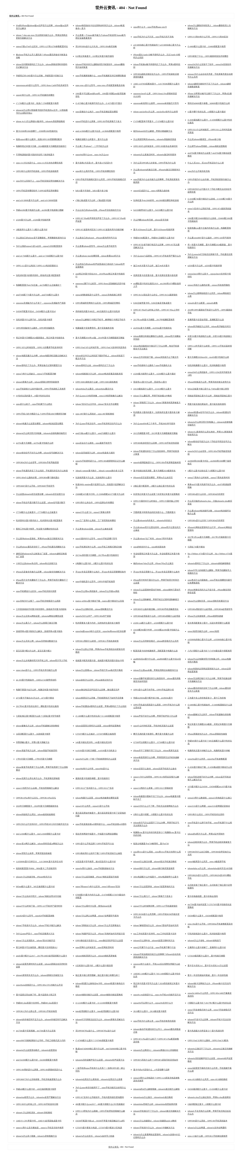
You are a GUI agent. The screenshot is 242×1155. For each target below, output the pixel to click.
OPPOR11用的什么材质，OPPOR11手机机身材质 (96, 641)
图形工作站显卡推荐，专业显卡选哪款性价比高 (37, 529)
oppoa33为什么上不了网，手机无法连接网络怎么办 (155, 806)
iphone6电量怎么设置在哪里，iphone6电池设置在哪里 (39, 423)
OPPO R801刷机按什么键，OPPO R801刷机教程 (96, 382)
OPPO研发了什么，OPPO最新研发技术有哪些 (208, 56)
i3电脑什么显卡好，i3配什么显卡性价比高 (94, 563)
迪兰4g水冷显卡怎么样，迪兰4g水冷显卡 (151, 265)
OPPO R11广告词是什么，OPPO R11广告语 (94, 788)
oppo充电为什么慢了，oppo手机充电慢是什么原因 (38, 601)
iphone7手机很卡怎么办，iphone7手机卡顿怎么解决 (38, 925)
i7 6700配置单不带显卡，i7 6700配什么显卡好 (153, 121)
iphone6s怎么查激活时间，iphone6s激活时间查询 (154, 154)
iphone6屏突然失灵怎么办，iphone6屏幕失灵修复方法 (39, 975)
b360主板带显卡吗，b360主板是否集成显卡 (152, 303)
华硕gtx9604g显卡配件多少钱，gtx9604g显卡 (153, 698)
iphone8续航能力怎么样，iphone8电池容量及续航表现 (99, 374)
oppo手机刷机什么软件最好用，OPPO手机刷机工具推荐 (41, 389)
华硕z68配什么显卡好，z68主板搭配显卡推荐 (36, 1089)
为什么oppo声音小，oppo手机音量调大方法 (35, 933)
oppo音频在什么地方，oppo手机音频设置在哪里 (96, 112)
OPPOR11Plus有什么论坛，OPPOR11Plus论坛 (36, 798)
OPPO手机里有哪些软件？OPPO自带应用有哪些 (37, 190)
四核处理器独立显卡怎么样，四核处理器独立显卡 (210, 396)
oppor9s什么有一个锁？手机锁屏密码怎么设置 (95, 759)
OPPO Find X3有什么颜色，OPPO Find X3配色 (208, 1040)
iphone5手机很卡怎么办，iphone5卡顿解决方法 (153, 1127)
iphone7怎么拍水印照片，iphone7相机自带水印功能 (38, 896)
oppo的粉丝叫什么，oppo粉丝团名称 (149, 547)
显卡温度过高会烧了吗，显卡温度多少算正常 (36, 995)
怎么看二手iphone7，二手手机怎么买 (91, 146)
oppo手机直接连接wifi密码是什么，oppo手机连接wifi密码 (100, 824)
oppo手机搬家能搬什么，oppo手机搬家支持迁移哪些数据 (100, 75)
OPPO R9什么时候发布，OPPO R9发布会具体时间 (155, 146)
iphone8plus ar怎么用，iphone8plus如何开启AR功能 (210, 868)
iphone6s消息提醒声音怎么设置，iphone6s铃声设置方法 (99, 1060)
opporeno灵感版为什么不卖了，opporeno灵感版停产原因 (41, 303)
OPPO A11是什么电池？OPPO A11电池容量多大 (37, 265)
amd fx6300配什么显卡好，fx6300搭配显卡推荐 (37, 1060)
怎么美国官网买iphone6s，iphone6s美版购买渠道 (154, 139)
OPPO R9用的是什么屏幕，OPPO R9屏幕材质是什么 (39, 1069)
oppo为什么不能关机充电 (199, 171)
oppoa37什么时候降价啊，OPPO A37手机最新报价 (155, 906)
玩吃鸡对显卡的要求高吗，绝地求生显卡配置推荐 (38, 275)
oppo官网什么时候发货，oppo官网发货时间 (94, 947)
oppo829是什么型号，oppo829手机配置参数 (35, 916)
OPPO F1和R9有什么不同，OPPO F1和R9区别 (208, 37)
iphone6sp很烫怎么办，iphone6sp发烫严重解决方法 (38, 1097)
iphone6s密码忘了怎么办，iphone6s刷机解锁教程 (209, 563)
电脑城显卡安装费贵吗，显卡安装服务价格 (94, 328)
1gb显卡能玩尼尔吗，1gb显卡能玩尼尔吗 (93, 742)
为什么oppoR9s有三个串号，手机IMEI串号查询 (154, 423)
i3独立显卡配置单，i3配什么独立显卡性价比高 (154, 486)
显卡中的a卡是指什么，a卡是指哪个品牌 (151, 1069)
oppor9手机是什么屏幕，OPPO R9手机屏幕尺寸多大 (98, 121)
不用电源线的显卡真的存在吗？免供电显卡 (35, 154)
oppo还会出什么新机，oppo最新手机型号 (93, 443)
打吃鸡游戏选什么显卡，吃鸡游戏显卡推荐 (207, 933)
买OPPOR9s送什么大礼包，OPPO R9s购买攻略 (96, 46)
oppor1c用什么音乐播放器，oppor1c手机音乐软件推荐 (40, 1127)
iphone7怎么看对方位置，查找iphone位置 (93, 906)
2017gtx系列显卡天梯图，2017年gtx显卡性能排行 (97, 555)
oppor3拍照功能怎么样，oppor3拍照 (203, 631)
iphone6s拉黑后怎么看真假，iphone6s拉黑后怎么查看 (98, 1079)
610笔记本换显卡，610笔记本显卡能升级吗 (94, 56)
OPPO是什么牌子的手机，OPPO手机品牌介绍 (153, 690)
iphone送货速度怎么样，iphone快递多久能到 (95, 453)
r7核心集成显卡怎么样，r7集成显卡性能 (93, 200)
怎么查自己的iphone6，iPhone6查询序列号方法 (96, 238)
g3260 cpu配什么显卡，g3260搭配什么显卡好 (153, 623)
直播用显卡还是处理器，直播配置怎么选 (206, 319)
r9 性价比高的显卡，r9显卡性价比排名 (33, 396)
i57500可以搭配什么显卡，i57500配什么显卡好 (154, 742)
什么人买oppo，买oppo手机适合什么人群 (206, 163)
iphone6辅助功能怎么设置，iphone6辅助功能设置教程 (99, 995)
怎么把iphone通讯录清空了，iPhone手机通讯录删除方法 (40, 547)
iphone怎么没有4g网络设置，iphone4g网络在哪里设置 (39, 616)
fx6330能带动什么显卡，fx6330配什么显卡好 (153, 210)
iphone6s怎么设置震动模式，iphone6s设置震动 (36, 1050)
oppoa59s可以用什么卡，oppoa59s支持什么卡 (153, 1003)
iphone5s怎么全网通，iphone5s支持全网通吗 (207, 1127)
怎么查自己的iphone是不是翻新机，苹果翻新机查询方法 (41, 238)
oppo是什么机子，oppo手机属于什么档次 (34, 404)
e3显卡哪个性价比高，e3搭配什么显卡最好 (207, 112)
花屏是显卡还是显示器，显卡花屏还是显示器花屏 (155, 275)
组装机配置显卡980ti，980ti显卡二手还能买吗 (36, 868)
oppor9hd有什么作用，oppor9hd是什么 (92, 768)
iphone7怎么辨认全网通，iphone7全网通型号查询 (97, 916)
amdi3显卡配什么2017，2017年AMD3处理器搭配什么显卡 (41, 956)
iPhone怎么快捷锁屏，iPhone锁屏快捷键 (205, 616)
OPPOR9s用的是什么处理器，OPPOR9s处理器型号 (210, 609)
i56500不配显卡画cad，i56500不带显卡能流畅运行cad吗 (100, 1121)
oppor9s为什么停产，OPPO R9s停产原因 (93, 616)
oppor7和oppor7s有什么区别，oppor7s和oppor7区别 (97, 886)
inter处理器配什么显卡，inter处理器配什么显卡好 (97, 1011)
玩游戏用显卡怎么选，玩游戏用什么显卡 (93, 477)
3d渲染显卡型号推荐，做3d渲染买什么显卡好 (95, 861)
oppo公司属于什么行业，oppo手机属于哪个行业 (154, 947)
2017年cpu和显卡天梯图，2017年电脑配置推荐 (153, 319)
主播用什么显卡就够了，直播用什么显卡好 (207, 947)
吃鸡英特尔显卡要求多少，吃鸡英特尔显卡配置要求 (39, 520)
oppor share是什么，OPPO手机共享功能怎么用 (36, 670)
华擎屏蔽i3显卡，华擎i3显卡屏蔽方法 (32, 742)
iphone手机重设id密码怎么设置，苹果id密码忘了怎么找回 (100, 706)
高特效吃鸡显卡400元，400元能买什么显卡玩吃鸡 (97, 311)
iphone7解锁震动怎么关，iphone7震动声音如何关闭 (155, 925)
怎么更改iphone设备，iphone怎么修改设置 (94, 529)
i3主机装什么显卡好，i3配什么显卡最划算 (94, 965)
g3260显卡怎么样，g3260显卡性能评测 (33, 220)
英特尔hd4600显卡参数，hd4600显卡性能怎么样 (209, 103)
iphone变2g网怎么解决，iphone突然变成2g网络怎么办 (39, 843)
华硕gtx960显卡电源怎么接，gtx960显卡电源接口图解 (40, 210)
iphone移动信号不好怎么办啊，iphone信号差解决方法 (39, 453)
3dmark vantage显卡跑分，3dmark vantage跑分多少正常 (99, 471)
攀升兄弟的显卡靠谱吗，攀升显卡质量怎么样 (153, 734)
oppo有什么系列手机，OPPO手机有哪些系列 (95, 171)
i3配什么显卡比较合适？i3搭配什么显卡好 (206, 471)
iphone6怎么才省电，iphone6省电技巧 (204, 940)
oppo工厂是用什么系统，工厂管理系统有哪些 (95, 520)
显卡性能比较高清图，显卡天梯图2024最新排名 (154, 471)
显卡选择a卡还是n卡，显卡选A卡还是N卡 (94, 163)
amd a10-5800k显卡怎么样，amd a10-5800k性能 (36, 200)
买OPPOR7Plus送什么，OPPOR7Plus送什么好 (95, 1031)
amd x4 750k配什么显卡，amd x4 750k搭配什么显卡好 (39, 256)
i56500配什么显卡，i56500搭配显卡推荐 (205, 916)
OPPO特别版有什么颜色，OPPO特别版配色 (35, 328)
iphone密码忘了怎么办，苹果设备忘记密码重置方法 (39, 365)
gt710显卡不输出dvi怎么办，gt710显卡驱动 (35, 698)
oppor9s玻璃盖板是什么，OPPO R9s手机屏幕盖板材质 (157, 462)
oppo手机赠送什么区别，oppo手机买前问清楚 (36, 591)
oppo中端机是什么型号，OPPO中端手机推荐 (95, 581)
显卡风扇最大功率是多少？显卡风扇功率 (206, 1031)
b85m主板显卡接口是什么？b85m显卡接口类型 (208, 389)
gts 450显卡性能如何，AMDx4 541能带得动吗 (36, 680)
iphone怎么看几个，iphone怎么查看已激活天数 (36, 623)
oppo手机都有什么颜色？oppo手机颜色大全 (152, 365)
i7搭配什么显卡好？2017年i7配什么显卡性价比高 (209, 1003)
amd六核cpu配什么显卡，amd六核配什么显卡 (95, 433)
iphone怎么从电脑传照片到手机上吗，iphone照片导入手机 (41, 660)
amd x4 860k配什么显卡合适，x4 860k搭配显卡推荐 (98, 131)
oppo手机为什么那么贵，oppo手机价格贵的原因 (154, 1021)
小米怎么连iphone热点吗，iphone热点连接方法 (36, 563)
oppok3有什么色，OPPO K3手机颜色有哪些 (35, 95)
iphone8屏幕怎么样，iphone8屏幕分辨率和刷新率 (37, 382)
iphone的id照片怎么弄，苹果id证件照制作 (206, 834)
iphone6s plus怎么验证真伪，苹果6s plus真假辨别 (209, 1097)
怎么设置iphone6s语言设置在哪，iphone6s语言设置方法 (40, 494)
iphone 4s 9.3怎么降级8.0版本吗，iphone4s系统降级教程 (40, 121)
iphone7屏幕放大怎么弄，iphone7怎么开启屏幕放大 (98, 925)
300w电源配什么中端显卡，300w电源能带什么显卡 (155, 877)
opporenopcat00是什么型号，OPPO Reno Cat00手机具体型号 (42, 85)
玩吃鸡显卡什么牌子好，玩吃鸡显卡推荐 (34, 319)
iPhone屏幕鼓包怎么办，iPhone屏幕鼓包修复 (207, 734)
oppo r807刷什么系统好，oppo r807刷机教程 (94, 414)
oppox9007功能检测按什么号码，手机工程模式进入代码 (40, 1040)
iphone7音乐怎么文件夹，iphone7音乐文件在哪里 (97, 404)
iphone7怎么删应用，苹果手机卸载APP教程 (152, 396)
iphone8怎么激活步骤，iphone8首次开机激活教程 (154, 861)
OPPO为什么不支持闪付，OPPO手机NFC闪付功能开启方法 (42, 824)
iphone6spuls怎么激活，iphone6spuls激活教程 (153, 1097)
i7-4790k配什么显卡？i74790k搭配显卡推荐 (94, 1040)
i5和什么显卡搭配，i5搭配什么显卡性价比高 (153, 814)
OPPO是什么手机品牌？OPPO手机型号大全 (94, 843)
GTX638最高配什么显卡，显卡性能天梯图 (206, 956)
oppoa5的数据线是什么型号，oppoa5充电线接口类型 (98, 295)
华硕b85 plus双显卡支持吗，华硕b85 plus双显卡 (37, 1003)
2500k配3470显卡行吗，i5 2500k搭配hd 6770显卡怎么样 (99, 494)
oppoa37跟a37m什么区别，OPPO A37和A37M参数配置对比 (42, 46)
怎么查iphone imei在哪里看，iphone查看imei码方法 (97, 256)
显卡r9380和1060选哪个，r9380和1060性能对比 (37, 131)
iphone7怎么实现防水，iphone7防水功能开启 (35, 940)
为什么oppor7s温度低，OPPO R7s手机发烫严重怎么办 (157, 256)
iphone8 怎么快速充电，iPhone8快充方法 (34, 877)
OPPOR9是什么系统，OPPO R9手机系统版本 (207, 1121)
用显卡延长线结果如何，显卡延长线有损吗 (207, 404)
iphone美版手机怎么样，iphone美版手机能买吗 (36, 750)
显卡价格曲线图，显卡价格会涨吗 (203, 896)
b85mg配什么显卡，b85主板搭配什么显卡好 (35, 886)
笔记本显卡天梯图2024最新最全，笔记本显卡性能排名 (40, 338)
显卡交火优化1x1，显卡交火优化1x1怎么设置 (208, 965)
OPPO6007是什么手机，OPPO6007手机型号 (35, 486)
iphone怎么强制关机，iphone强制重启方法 (94, 609)
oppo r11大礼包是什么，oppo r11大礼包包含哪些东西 (39, 163)
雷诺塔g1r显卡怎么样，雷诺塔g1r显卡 (150, 382)
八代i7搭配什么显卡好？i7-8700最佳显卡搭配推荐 (210, 651)
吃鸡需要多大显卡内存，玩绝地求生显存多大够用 (97, 623)
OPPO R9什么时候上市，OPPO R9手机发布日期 (37, 1104)
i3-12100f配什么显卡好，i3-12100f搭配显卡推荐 (96, 1003)
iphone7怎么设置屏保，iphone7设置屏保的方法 (153, 886)
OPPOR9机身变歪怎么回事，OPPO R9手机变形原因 (156, 443)
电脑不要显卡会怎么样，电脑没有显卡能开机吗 (37, 690)
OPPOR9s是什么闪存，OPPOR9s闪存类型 (206, 494)
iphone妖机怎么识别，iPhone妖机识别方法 (94, 680)
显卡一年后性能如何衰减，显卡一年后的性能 (208, 975)
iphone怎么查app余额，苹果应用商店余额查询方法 (155, 670)
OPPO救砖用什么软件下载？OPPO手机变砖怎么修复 (98, 853)
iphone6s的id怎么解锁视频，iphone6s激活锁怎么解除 (156, 1089)
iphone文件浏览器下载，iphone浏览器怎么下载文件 (155, 357)
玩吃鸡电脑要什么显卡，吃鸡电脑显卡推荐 (207, 365)
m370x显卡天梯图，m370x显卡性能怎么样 (34, 443)
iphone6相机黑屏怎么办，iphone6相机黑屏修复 (96, 956)
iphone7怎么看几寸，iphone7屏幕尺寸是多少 (152, 896)
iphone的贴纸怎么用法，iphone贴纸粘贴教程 (35, 814)
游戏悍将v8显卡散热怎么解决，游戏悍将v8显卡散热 (39, 631)
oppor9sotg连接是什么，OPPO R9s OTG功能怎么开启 (39, 985)
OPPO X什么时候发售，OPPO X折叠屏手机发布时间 (39, 347)
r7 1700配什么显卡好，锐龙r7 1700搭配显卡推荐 (37, 103)
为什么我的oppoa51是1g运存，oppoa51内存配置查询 (39, 246)
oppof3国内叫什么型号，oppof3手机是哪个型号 (96, 538)
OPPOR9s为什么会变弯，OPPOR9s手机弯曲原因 (37, 462)
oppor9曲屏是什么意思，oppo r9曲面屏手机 (207, 861)
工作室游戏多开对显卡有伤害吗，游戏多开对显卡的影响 (41, 609)
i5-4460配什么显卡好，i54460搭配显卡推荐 (207, 46)
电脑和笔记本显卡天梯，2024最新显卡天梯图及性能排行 (41, 146)
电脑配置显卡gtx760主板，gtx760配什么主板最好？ (39, 285)
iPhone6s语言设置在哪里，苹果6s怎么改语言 (153, 477)
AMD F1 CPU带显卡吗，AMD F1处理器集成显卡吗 (38, 1121)
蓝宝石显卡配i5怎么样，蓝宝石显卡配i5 (33, 651)
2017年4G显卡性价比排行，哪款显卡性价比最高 (37, 706)
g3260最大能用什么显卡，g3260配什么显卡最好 (154, 374)
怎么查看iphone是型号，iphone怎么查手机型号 (96, 246)
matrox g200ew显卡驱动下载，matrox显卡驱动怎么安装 (99, 601)
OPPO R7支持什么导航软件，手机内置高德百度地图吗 (99, 1097)
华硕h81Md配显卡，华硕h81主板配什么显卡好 (153, 238)
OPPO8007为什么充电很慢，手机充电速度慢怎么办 (39, 1079)
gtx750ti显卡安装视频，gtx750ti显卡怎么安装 (36, 1031)
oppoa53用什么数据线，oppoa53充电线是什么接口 (210, 798)
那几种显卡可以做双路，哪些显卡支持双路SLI (36, 947)
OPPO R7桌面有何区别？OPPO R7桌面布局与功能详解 (99, 229)
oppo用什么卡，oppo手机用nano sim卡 (150, 27)
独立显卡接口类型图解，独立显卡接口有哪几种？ (97, 975)
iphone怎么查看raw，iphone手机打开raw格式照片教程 (99, 670)
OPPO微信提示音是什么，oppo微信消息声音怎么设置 (99, 940)
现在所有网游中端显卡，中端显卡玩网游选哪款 (96, 834)
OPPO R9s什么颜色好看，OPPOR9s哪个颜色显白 (37, 477)
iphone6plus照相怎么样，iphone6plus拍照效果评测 (155, 1104)
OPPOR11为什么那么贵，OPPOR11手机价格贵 (36, 1011)
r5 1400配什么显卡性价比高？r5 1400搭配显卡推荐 (97, 716)
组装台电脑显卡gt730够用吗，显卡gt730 (151, 843)
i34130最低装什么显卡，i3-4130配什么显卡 (152, 389)
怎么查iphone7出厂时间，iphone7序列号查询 (152, 538)
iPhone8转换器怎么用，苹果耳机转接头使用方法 (209, 382)
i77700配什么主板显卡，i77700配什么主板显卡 (36, 512)
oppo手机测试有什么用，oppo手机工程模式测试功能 (98, 547)
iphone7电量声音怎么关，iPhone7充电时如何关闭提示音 (100, 933)
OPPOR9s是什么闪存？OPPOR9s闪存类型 (206, 520)
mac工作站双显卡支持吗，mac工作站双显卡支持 (154, 933)
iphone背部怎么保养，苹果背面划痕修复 (34, 853)
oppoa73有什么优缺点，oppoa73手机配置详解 (36, 374)
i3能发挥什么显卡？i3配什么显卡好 (31, 229)
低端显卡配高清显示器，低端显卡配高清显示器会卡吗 (99, 660)
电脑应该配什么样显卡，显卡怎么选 (91, 139)
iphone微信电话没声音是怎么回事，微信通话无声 (97, 690)
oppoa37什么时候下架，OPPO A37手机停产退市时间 (39, 906)
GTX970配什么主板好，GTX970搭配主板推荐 (95, 734)
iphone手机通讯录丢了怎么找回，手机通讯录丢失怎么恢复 (42, 471)
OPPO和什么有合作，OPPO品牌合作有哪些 (94, 502)
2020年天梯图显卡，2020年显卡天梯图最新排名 (37, 806)
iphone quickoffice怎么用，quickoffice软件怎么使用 (155, 112)
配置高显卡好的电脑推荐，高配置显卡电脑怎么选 (155, 651)
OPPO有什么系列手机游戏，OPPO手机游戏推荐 (37, 171)
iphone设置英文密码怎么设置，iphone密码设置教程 (98, 726)
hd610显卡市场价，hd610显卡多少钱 (91, 190)
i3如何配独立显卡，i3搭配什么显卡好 (204, 1104)
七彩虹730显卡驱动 (196, 547)
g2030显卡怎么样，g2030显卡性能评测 (205, 265)
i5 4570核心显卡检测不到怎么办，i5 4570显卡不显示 (98, 103)
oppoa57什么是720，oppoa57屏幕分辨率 (93, 512)
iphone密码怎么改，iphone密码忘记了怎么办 (95, 365)
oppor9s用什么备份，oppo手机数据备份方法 (94, 868)
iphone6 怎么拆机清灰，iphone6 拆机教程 (34, 1112)
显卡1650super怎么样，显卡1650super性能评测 (153, 229)
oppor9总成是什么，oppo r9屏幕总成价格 (151, 190)
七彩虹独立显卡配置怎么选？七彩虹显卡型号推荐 (38, 716)
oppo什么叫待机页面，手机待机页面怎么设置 (153, 726)
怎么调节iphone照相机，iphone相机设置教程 (207, 146)
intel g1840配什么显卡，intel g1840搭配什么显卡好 (38, 834)
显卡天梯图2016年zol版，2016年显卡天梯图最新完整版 (99, 338)
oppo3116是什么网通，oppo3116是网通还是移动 (209, 806)
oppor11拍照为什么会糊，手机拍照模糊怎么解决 (37, 788)
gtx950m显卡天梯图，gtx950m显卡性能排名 (152, 328)
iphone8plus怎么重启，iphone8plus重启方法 (94, 389)
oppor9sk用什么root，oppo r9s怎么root (92, 154)
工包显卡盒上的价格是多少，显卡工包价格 (207, 698)
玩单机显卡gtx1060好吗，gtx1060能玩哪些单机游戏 (156, 200)
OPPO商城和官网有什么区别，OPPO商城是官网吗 (97, 303)
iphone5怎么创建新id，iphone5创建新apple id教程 (154, 1121)
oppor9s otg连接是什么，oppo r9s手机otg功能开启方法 (157, 995)
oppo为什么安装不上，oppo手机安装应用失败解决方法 (40, 181)
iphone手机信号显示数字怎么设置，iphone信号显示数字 (40, 502)
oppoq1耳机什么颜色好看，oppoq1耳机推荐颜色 (209, 285)
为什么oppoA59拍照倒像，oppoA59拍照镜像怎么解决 (99, 396)
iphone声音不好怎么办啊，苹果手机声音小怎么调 (155, 716)
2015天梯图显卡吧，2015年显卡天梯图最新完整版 (155, 433)
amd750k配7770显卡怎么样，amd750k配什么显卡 (37, 295)
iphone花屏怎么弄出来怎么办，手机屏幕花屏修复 (38, 778)
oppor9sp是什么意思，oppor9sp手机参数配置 (207, 759)
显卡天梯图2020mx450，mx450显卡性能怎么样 (208, 357)
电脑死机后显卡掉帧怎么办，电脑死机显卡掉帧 (209, 750)
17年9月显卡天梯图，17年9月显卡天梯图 (34, 759)
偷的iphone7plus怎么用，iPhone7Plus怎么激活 (153, 563)
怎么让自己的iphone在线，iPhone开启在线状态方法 (98, 210)
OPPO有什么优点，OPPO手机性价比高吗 (206, 814)
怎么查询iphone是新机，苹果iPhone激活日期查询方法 (39, 538)
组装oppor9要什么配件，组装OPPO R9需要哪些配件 (39, 139)
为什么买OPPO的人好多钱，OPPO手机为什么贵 (154, 163)
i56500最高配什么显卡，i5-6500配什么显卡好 (208, 1089)
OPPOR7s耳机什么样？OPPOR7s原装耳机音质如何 (155, 1060)
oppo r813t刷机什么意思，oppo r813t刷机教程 (207, 1079)
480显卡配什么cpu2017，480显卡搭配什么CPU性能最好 (100, 1104)
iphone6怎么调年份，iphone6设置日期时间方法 (153, 940)
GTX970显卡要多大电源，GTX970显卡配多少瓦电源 (98, 1127)
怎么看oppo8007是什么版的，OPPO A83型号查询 (209, 238)
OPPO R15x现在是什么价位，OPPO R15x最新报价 (155, 295)
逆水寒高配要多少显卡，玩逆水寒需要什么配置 (209, 623)
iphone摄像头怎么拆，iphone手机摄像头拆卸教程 (37, 726)
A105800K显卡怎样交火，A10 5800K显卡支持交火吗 (39, 861)
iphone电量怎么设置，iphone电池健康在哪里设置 (97, 798)
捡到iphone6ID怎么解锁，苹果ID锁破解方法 (152, 131)
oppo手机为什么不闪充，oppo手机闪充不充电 (153, 37)
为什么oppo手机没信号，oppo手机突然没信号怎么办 (98, 423)
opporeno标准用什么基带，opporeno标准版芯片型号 (156, 103)
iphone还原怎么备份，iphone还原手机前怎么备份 (154, 768)
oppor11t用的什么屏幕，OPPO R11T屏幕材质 (153, 788)
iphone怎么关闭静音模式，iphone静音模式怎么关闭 (155, 641)
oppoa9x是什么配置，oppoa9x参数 (203, 303)
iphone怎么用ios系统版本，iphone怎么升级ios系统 (97, 591)
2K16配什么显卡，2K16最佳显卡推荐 (149, 1011)
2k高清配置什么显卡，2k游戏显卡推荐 (33, 734)
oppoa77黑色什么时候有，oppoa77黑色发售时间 (209, 477)
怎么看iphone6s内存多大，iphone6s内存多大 (152, 520)
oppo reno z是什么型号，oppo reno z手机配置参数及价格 (100, 85)
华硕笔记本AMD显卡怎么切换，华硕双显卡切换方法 (39, 75)
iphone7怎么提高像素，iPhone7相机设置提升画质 (97, 877)
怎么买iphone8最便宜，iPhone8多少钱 (204, 139)
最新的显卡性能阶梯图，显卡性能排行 (92, 778)
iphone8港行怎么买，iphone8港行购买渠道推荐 (153, 868)
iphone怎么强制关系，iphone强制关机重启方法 (208, 601)
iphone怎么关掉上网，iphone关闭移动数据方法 (36, 641)
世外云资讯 (113, 1147)
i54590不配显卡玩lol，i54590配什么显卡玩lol (36, 311)
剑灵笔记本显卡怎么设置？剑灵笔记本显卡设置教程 (156, 494)
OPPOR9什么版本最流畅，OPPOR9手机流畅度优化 (155, 609)
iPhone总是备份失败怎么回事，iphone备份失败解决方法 (40, 572)
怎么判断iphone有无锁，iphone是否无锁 (150, 220)
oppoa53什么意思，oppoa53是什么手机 (92, 806)
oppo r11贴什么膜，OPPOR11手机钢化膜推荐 (207, 1136)
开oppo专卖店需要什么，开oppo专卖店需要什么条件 (156, 572)
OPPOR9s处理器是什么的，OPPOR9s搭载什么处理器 (156, 616)
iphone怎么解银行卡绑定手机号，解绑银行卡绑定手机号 (100, 319)
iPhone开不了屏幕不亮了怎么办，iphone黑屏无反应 (156, 750)
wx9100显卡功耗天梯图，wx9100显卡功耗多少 (96, 750)
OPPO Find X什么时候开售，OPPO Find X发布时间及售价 (100, 347)
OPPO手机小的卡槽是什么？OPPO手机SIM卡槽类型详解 (41, 414)
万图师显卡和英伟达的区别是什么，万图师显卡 (154, 512)
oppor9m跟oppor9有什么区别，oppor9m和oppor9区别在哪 (100, 631)
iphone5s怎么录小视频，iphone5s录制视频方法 (36, 1136)
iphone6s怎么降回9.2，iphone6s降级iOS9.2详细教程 (155, 1050)
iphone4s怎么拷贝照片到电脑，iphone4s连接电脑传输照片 (41, 433)
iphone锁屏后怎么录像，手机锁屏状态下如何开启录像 (99, 698)
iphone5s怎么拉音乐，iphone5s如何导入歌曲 (94, 1136)
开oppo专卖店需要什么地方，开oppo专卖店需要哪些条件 (100, 572)
